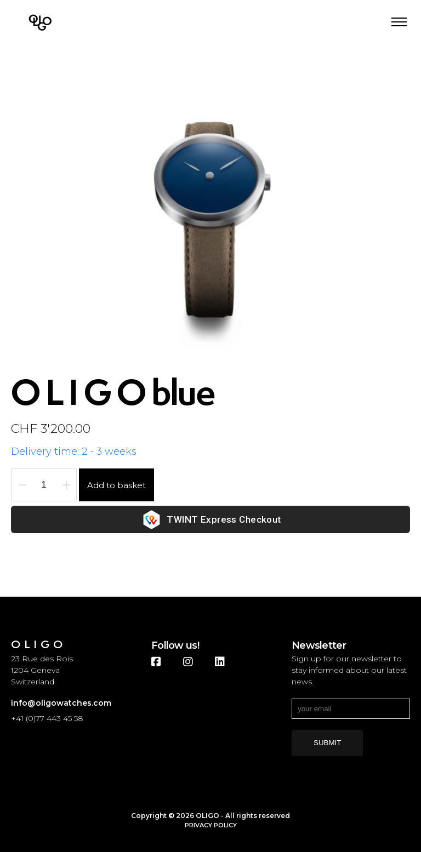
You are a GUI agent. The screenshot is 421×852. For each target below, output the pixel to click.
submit (327, 743)
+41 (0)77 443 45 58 (47, 718)
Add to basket (116, 485)
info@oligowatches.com (61, 703)
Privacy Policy (211, 825)
